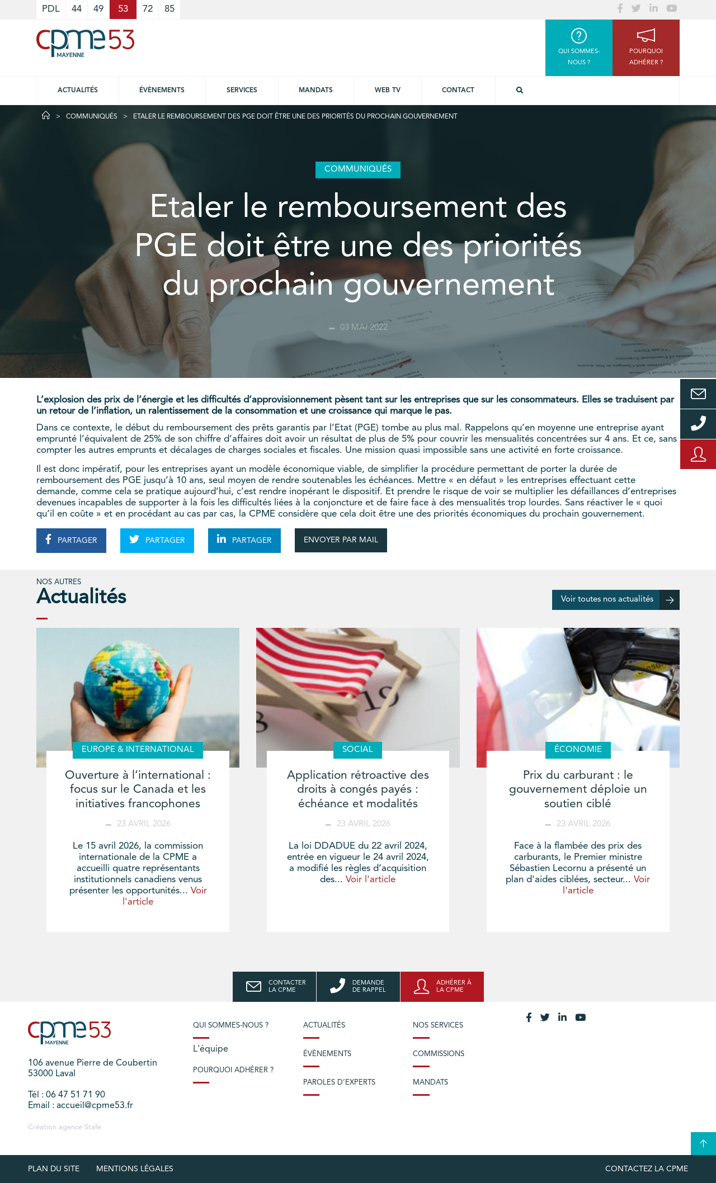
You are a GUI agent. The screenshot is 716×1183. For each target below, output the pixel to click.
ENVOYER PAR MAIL (341, 540)
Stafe (92, 1127)
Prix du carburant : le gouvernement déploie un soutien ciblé (578, 790)
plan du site (53, 1169)
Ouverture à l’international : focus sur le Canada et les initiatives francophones (138, 790)
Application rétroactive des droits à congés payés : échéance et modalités (358, 790)
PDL (51, 9)
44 (77, 9)
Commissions (438, 1054)
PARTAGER (71, 539)
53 (123, 9)
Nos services (438, 1025)
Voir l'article (370, 879)
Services (242, 90)
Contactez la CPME (646, 1169)
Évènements (162, 90)
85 (169, 9)
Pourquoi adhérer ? (233, 1070)
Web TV (388, 90)
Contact (458, 90)
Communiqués (91, 116)
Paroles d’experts (339, 1082)
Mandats (316, 90)
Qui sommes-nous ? (230, 1025)
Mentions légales (134, 1169)
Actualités (78, 90)
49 (98, 9)
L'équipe (210, 1049)
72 (148, 9)
